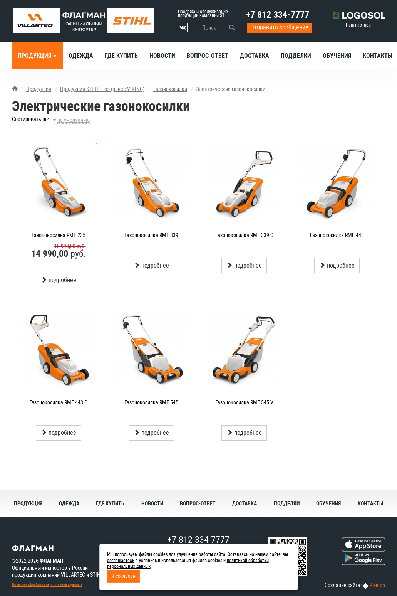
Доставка (254, 55)
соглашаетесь (120, 560)
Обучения (337, 55)
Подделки (296, 55)
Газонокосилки (170, 89)
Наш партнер (358, 25)
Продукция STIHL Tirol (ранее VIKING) (102, 89)
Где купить (121, 55)
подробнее (58, 280)
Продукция (35, 55)
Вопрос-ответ (207, 55)
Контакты (371, 503)
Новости (162, 55)
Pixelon (377, 585)
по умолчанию (73, 120)
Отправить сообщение (279, 27)
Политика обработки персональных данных (47, 585)
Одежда (81, 55)
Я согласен (123, 576)
